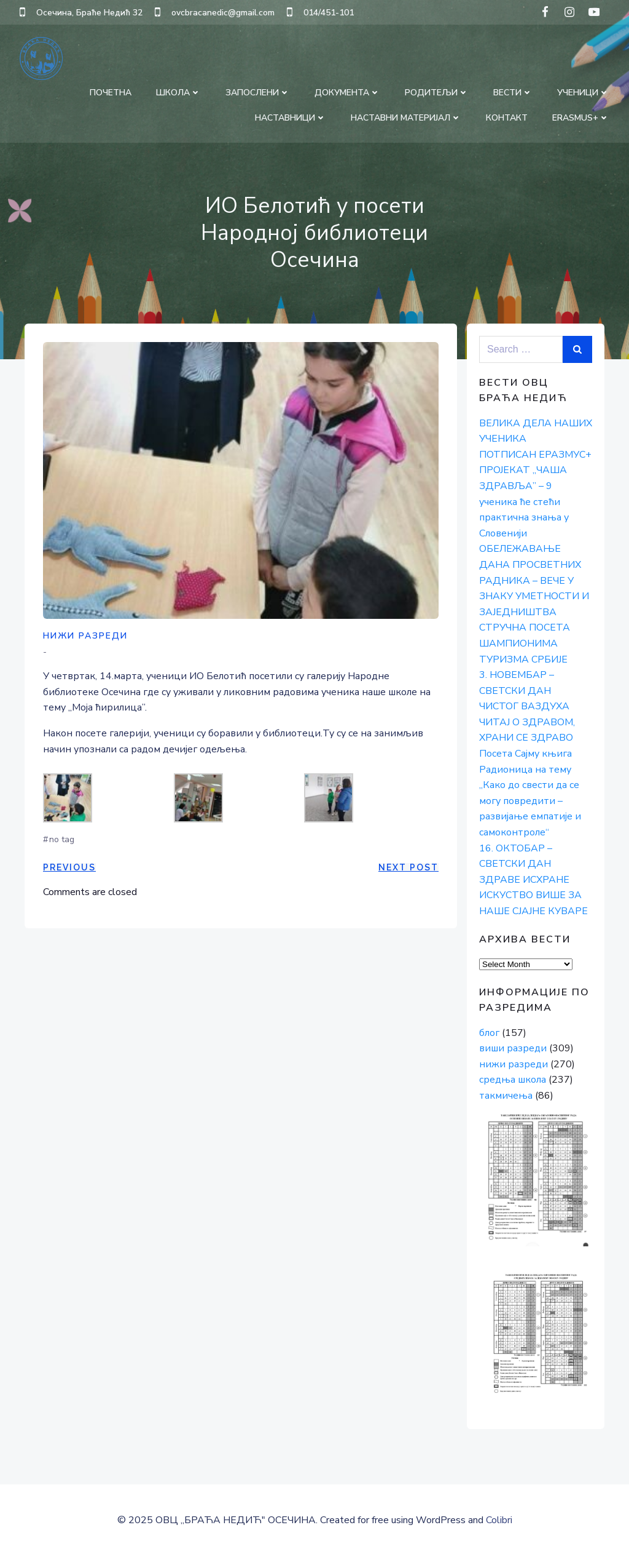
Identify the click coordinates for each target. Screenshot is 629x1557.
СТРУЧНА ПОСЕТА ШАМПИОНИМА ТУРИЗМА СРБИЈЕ (524, 643)
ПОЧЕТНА (110, 92)
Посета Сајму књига (525, 753)
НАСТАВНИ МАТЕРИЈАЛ (406, 118)
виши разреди (513, 1048)
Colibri (499, 1520)
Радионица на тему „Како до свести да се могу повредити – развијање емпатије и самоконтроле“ (530, 801)
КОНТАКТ (507, 118)
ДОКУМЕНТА (347, 92)
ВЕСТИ (513, 92)
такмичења (506, 1095)
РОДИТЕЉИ (437, 92)
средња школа (512, 1079)
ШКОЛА (178, 92)
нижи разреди (85, 636)
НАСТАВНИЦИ (290, 118)
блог (489, 1033)
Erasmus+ (580, 118)
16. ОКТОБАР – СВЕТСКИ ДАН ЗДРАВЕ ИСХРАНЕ (524, 864)
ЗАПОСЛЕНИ (257, 92)
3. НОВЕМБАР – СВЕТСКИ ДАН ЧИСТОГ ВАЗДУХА (524, 690)
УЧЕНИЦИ (583, 92)
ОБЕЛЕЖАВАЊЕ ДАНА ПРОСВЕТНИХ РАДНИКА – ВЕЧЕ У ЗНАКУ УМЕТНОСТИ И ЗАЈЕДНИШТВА (534, 580)
